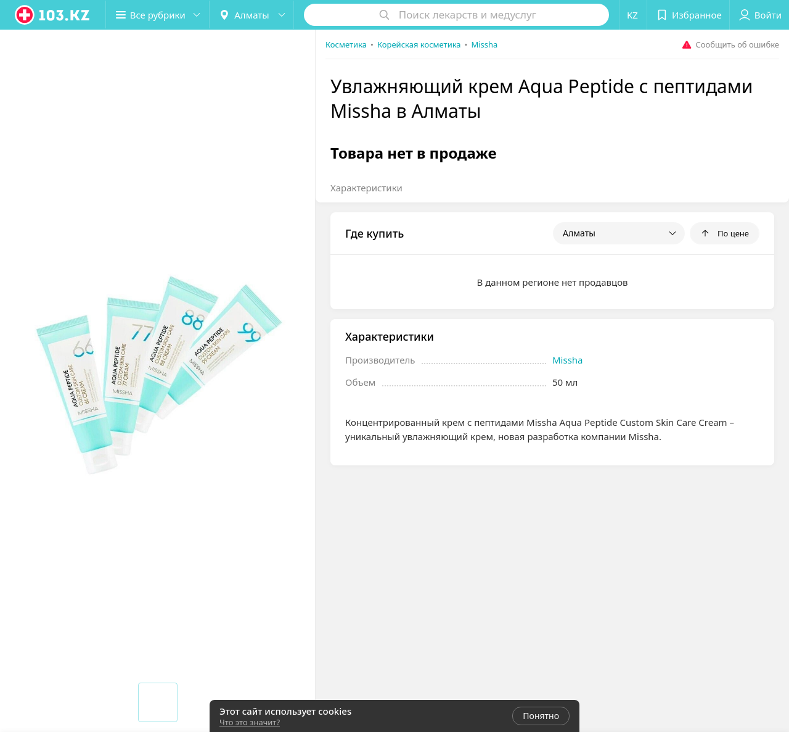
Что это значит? (249, 722)
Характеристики (366, 187)
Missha (567, 360)
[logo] (53, 15)
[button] (159, 15)
